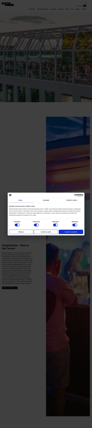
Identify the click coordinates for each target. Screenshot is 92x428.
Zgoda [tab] (20, 200)
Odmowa (21, 232)
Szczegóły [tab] (46, 200)
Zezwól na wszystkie (71, 232)
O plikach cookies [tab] (71, 200)
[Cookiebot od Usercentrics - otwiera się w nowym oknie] (75, 195)
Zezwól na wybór (46, 232)
